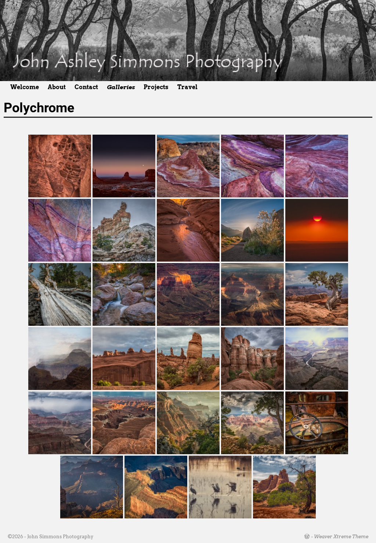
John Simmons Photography (60, 536)
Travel (187, 87)
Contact (86, 87)
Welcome (24, 87)
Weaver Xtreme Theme (341, 536)
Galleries (121, 87)
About (57, 87)
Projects (156, 87)
